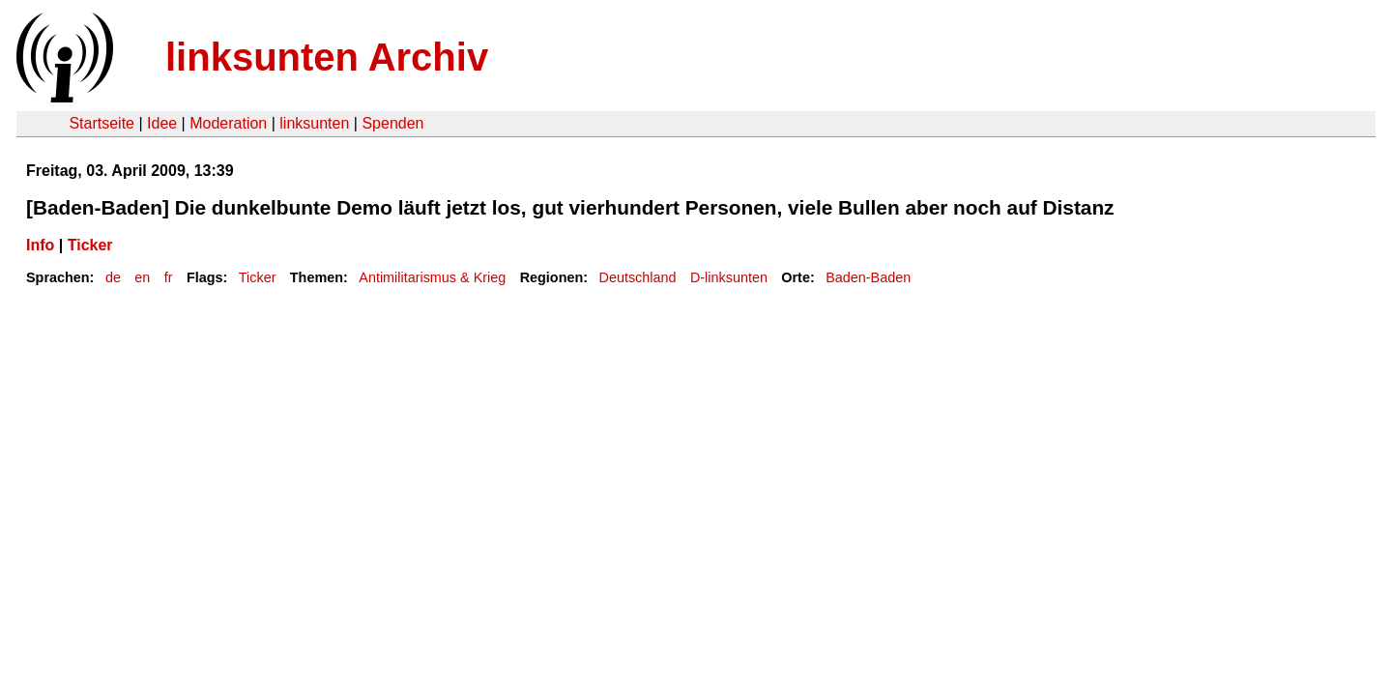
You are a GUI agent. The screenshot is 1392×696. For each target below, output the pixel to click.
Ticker (90, 245)
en (142, 277)
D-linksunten (729, 277)
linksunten (314, 123)
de (113, 277)
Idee (162, 123)
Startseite (101, 123)
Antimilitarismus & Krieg (432, 277)
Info (40, 245)
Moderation (228, 123)
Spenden (392, 123)
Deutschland (638, 277)
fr (168, 277)
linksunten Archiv (326, 57)
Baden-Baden (868, 277)
